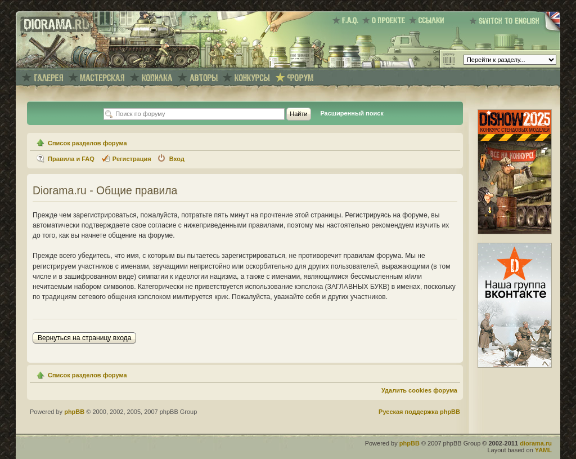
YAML (543, 450)
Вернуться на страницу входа (84, 338)
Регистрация (131, 158)
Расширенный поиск (351, 113)
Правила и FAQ (71, 158)
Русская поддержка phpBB (419, 411)
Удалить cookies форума (419, 390)
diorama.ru (536, 443)
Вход (176, 158)
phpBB (74, 411)
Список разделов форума (87, 143)
